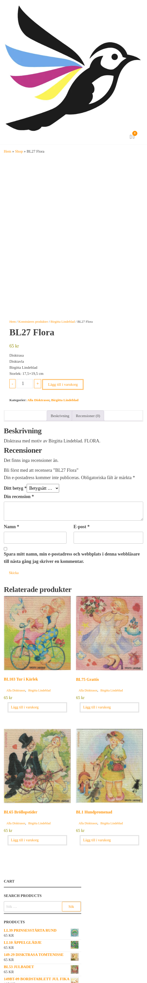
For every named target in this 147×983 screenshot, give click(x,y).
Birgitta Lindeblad (63, 321)
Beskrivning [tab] (60, 416)
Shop (19, 151)
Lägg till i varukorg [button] (25, 707)
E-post (82, 526)
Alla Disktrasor (38, 400)
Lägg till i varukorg (63, 384)
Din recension (19, 496)
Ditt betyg (15, 488)
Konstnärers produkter (33, 321)
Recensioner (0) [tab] (88, 416)
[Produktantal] (25, 383)
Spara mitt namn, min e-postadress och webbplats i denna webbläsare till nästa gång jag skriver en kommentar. (72, 557)
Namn (11, 526)
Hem (7, 151)
